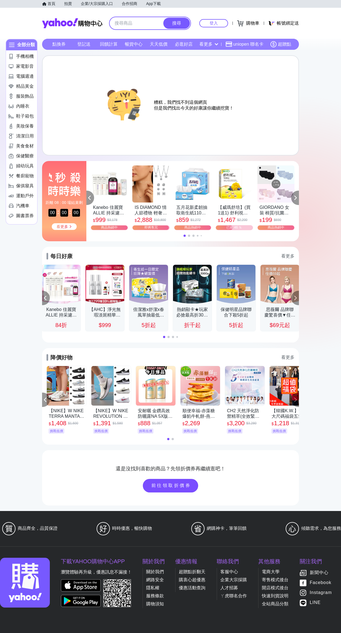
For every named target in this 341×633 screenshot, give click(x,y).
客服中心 (229, 571)
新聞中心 (319, 572)
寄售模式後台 (275, 579)
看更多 (208, 44)
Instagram (321, 592)
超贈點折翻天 (192, 571)
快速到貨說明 (275, 595)
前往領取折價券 (171, 485)
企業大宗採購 (233, 579)
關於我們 (155, 571)
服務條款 (155, 595)
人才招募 (229, 587)
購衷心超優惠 (192, 579)
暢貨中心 (134, 44)
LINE (315, 602)
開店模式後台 (275, 587)
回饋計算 (109, 44)
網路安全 (155, 579)
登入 (214, 23)
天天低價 (158, 44)
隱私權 (152, 587)
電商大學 (271, 571)
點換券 (59, 44)
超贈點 (280, 44)
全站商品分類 (275, 603)
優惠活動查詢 (192, 587)
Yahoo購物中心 (72, 23)
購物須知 (155, 603)
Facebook (320, 582)
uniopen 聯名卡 (245, 44)
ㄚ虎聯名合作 (233, 595)
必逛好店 (184, 44)
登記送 (84, 44)
